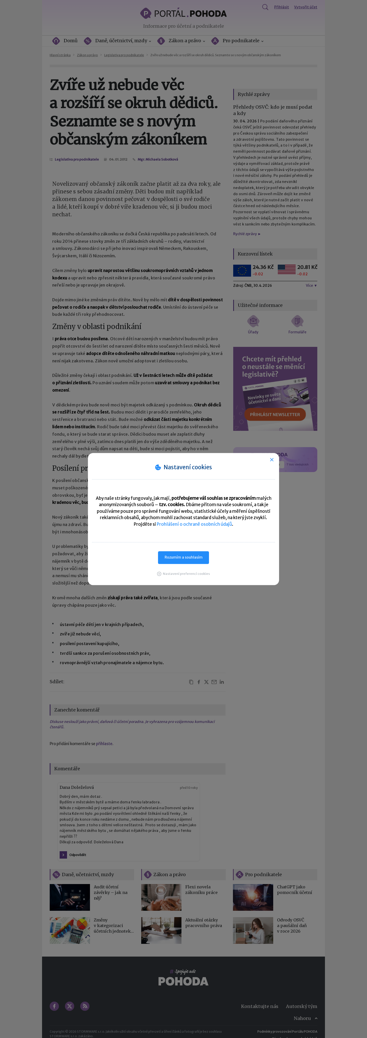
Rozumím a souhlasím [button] (184, 557)
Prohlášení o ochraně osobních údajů (194, 524)
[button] (183, 574)
